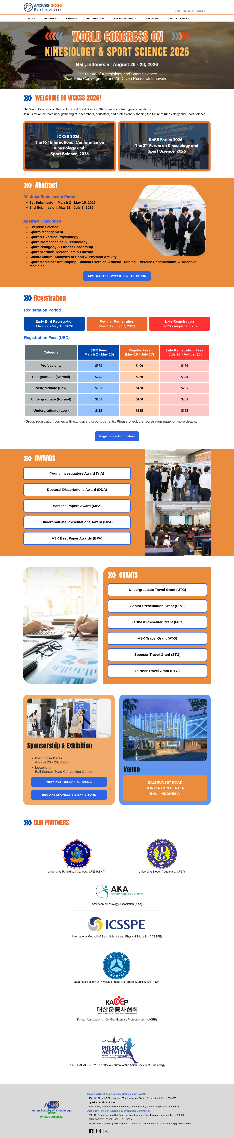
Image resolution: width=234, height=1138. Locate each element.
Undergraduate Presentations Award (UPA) (77, 522)
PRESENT (71, 18)
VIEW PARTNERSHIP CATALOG (69, 781)
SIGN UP (189, 11)
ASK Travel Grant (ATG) (157, 638)
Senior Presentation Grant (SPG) (157, 606)
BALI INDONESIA (179, 18)
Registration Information (117, 436)
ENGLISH (201, 11)
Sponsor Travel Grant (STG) (157, 655)
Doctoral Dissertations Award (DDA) (77, 490)
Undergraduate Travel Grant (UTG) (157, 590)
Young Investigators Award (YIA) (77, 473)
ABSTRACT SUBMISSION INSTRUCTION (117, 276)
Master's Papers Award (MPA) (77, 506)
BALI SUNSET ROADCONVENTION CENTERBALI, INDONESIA (165, 788)
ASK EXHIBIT (153, 18)
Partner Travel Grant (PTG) (157, 671)
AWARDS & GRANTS (124, 18)
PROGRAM (50, 18)
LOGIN (178, 11)
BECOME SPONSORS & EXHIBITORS (69, 794)
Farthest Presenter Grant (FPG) (158, 622)
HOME (31, 18)
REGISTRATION (95, 18)
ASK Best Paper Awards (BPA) (77, 538)
